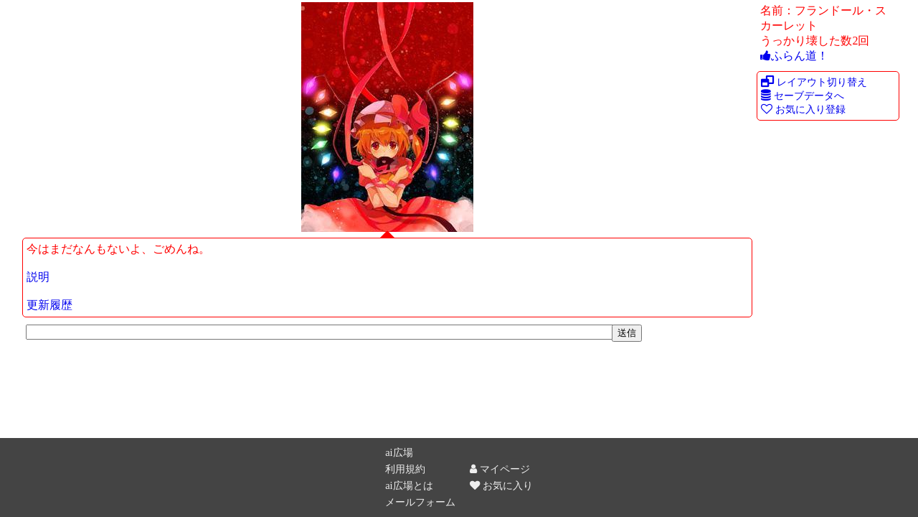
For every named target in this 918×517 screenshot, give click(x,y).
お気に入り (501, 485)
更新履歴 (49, 305)
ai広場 (398, 452)
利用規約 (405, 469)
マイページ (500, 469)
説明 (38, 277)
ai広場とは (408, 485)
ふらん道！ (794, 56)
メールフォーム (420, 502)
